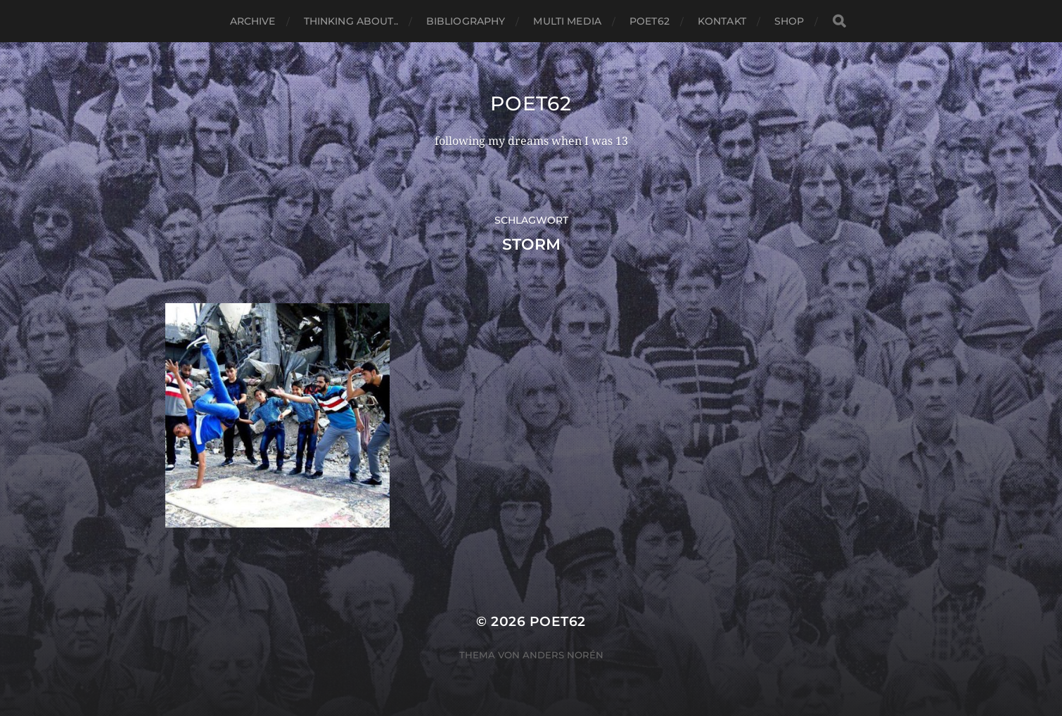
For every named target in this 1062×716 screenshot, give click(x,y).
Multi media (567, 21)
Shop (789, 21)
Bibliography (466, 21)
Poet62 (649, 21)
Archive (253, 21)
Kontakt (722, 21)
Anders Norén (563, 654)
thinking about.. (351, 21)
